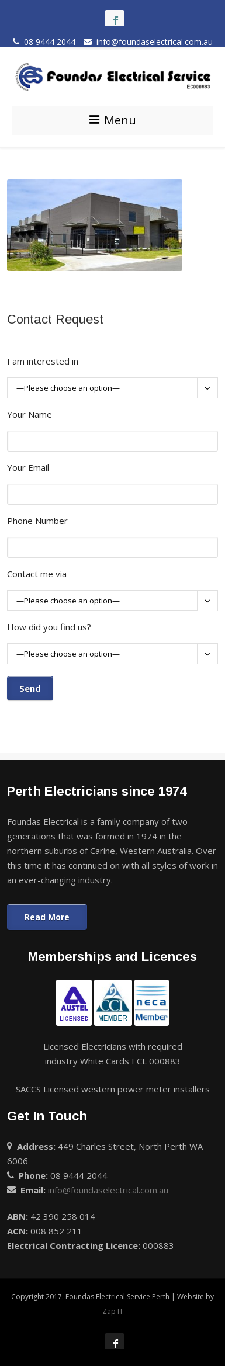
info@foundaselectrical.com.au (148, 41)
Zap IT (112, 1311)
